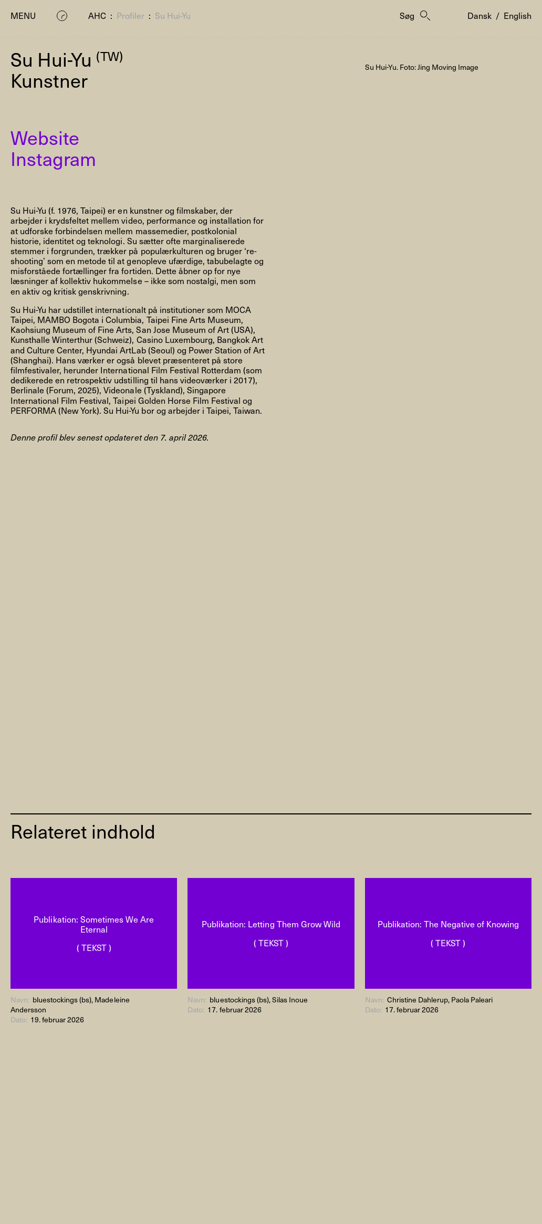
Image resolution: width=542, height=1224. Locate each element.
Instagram (53, 158)
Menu (23, 15)
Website (45, 137)
